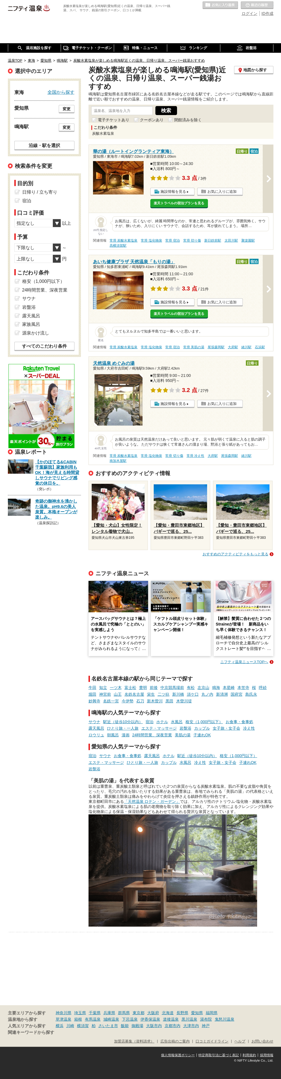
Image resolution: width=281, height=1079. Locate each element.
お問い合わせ (262, 1041)
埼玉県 (80, 1013)
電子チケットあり (113, 120)
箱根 (78, 1019)
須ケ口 (193, 694)
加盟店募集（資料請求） (134, 1041)
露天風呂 (96, 728)
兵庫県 (109, 1013)
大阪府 (153, 1013)
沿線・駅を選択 (44, 145)
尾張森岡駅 (216, 347)
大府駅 (233, 347)
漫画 (126, 735)
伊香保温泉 (150, 1019)
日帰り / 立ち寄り (39, 192)
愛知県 (197, 1013)
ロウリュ (96, 735)
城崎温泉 (111, 1019)
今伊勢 (127, 701)
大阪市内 (154, 1025)
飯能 (125, 1025)
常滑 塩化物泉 (151, 240)
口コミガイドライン (212, 1041)
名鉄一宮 (111, 701)
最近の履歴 (257, 5)
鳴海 (216, 687)
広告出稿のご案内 (175, 1041)
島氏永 (251, 694)
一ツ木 (116, 687)
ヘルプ (239, 1041)
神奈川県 (63, 1013)
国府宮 (237, 694)
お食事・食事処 (239, 722)
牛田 (92, 687)
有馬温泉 (93, 1019)
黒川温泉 (189, 1019)
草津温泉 (63, 1019)
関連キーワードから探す (31, 1032)
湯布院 (206, 1019)
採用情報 (266, 1055)
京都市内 (172, 1025)
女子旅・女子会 (226, 728)
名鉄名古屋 (134, 694)
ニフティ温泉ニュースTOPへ (244, 662)
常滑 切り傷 (192, 240)
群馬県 (124, 1013)
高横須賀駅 (118, 246)
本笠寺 (243, 687)
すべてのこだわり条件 (44, 346)
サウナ (94, 722)
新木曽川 (155, 701)
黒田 (169, 701)
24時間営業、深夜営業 (152, 735)
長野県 (182, 1013)
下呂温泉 (130, 1019)
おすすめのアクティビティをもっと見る (235, 554)
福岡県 (211, 1013)
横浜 (60, 1025)
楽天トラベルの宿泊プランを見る (179, 203)
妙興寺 (94, 701)
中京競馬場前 (172, 687)
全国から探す (60, 92)
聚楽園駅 (248, 240)
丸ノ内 (207, 694)
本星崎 (229, 687)
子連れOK (202, 735)
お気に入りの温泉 (220, 5)
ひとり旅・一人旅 (123, 728)
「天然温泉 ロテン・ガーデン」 (152, 801)
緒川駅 (246, 347)
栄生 (151, 694)
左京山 (203, 687)
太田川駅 (231, 240)
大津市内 (191, 1025)
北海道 (168, 1013)
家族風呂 (31, 324)
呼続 (263, 687)
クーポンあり (152, 120)
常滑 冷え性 (195, 456)
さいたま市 (108, 1025)
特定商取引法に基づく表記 (218, 1055)
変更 (67, 109)
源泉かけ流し (35, 333)
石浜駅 (260, 347)
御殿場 (137, 1025)
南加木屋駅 (118, 461)
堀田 (92, 694)
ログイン (249, 13)
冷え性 (249, 728)
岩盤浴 (185, 728)
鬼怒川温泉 (224, 1019)
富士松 (130, 687)
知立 (103, 687)
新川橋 (178, 694)
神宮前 (105, 694)
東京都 (138, 1013)
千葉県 (95, 1013)
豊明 (143, 687)
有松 (191, 687)
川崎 (70, 1025)
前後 (154, 687)
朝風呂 (113, 735)
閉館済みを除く (188, 120)
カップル (202, 728)
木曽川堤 (184, 701)
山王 (118, 694)
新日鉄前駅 (212, 240)
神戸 (206, 1025)
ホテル (162, 722)
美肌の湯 (183, 735)
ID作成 (267, 13)
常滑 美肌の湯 (193, 347)
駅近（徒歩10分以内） (123, 722)
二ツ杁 (163, 694)
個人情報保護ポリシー (178, 1055)
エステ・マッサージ (159, 728)
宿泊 (149, 722)
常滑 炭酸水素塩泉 (123, 240)
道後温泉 (171, 1019)
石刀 (140, 701)
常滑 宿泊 (172, 240)
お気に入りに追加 (222, 191)
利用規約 (249, 1055)
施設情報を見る (173, 191)
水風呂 (177, 722)
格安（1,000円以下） (204, 722)
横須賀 (83, 1025)
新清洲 (222, 694)
